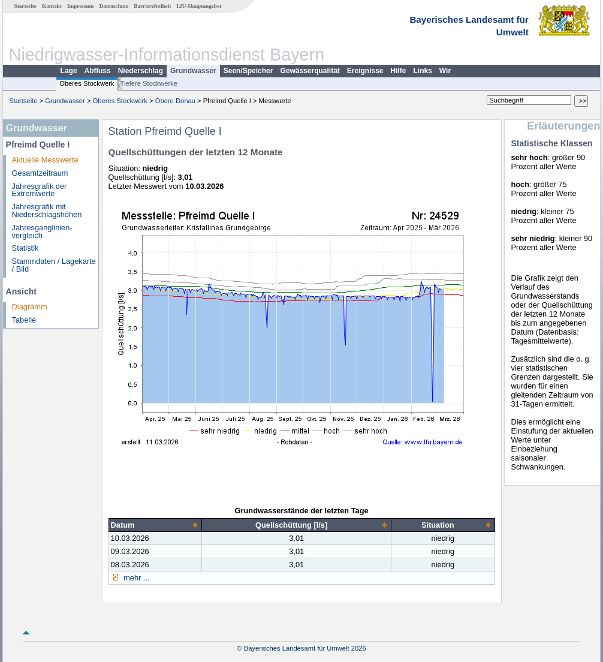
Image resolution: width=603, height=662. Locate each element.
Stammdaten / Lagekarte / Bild (54, 265)
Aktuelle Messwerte (45, 159)
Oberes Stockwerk (86, 83)
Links (423, 71)
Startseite (25, 6)
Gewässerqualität (309, 71)
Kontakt (52, 6)
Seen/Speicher (248, 71)
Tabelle (24, 319)
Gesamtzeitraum (40, 172)
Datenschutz (114, 6)
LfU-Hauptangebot (198, 6)
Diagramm (29, 306)
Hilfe (398, 71)
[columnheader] (155, 525)
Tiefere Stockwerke (148, 83)
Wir (445, 71)
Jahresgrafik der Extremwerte (39, 190)
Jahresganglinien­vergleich (42, 231)
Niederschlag (140, 71)
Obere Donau (175, 100)
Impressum (80, 6)
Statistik (25, 247)
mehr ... (136, 577)
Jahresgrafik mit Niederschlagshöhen (47, 210)
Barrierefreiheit (152, 6)
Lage (69, 71)
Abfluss (98, 71)
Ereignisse (365, 71)
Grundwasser (193, 71)
